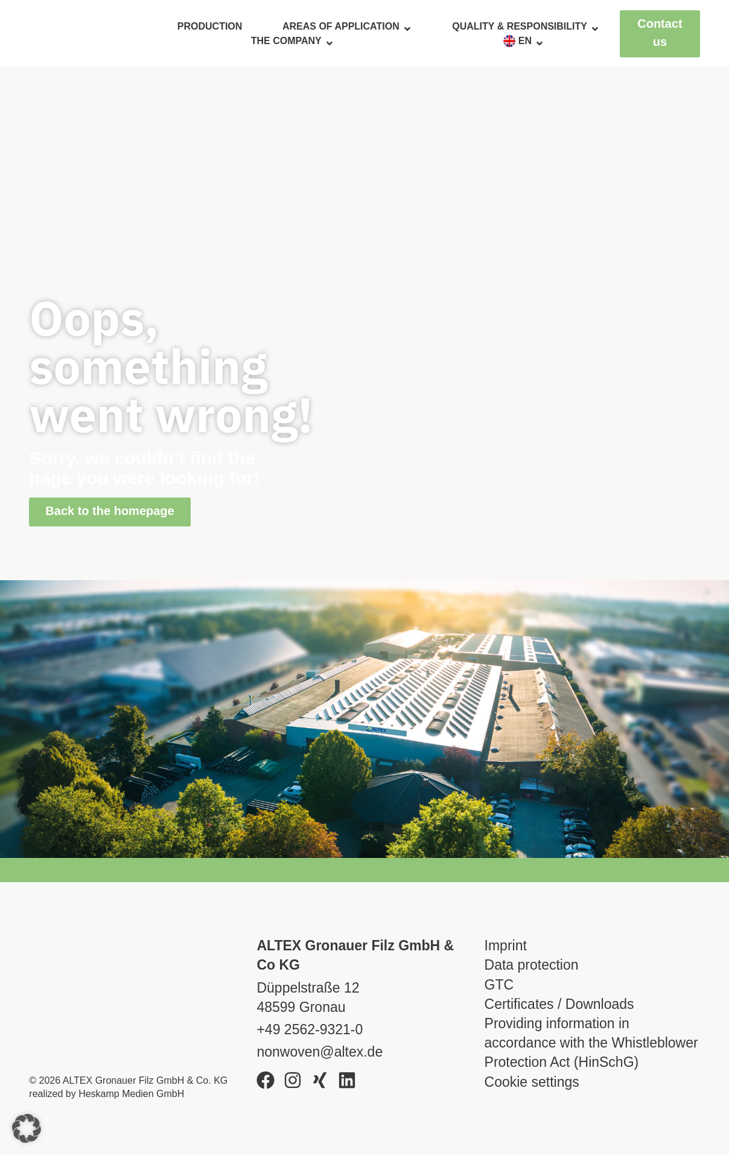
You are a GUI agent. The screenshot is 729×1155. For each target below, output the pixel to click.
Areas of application (347, 26)
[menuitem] (524, 41)
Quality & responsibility (526, 26)
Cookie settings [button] (532, 1082)
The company (292, 41)
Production (210, 26)
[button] (26, 1128)
